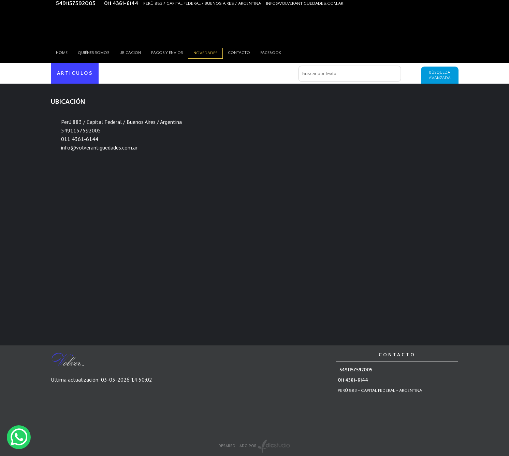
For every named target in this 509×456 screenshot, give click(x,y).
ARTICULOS (75, 73)
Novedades (205, 53)
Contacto (239, 53)
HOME (62, 53)
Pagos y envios (167, 53)
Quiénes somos (93, 53)
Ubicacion (130, 53)
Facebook (270, 53)
